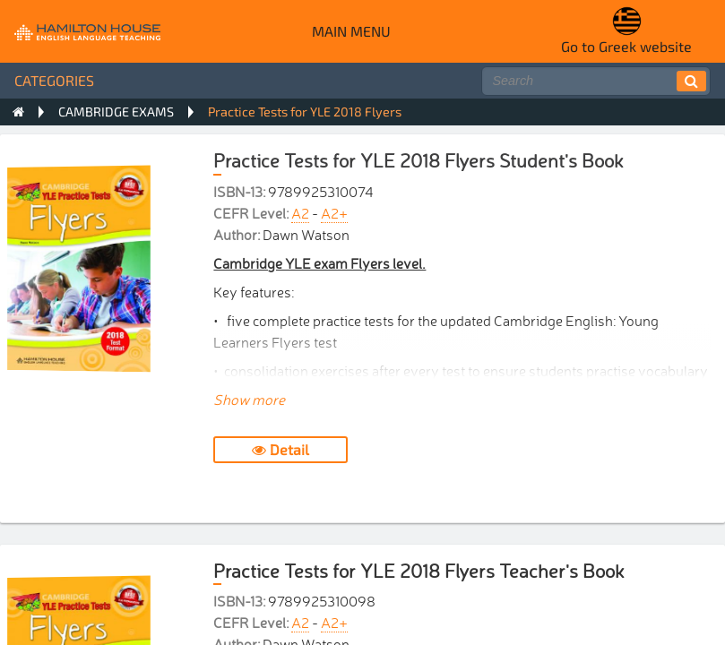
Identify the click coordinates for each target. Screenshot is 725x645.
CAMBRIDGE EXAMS (116, 111)
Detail (280, 449)
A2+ (334, 212)
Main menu (351, 30)
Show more (249, 398)
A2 (300, 212)
